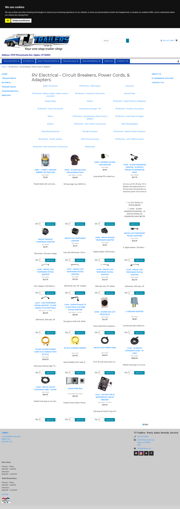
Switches (50, 124)
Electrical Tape (129, 93)
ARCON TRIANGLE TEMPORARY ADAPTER (45, 241)
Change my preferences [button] (21, 20)
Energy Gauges (50, 101)
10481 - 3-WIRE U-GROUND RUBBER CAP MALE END (45, 171)
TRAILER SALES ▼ (71, 61)
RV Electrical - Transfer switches (50, 139)
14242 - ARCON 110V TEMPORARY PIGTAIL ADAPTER (134, 273)
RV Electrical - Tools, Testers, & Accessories (90, 124)
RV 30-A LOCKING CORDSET (75, 350)
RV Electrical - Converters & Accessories (90, 93)
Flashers (90, 101)
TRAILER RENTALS (10, 91)
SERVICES (108, 61)
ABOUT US (156, 74)
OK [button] (8, 20)
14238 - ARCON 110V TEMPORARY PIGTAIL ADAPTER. (104, 273)
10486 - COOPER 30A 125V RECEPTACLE (104, 314)
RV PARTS (6, 83)
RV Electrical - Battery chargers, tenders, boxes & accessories (50, 94)
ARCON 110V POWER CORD (105, 350)
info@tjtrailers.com (142, 452)
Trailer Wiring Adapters (129, 124)
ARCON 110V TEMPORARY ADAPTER (75, 240)
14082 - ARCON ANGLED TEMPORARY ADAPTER (105, 239)
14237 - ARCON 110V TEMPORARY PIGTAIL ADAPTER (75, 272)
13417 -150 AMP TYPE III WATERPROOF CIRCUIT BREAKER (104, 400)
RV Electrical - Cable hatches (90, 86)
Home (4, 67)
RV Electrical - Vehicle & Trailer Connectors (129, 131)
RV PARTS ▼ (28, 61)
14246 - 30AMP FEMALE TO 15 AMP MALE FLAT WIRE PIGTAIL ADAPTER (75, 308)
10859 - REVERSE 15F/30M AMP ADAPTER (104, 163)
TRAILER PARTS (9, 78)
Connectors (129, 86)
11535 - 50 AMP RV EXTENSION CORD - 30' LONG (134, 352)
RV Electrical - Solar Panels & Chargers (129, 116)
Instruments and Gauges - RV (90, 109)
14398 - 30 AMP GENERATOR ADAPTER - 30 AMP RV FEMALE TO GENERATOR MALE (134, 168)
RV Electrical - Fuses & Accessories (50, 109)
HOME (4, 74)
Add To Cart (134, 224)
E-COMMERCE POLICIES (162, 78)
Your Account (178, 61)
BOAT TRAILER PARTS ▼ (48, 61)
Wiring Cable (90, 147)
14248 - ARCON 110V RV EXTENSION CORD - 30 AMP (45, 391)
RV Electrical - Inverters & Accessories (130, 109)
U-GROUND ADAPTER (134, 313)
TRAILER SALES (9, 87)
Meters (50, 116)
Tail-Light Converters (90, 131)
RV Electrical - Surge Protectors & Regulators (129, 101)
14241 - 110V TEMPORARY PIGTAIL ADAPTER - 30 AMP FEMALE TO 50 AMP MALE (45, 307)
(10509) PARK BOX (75, 391)
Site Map (5, 498)
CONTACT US (122, 61)
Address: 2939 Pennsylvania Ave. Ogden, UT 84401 (26, 55)
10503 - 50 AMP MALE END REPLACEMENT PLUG (75, 171)
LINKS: (5, 436)
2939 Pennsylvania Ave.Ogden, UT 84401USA (146, 445)
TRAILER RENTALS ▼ (91, 61)
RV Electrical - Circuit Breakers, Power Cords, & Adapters (90, 117)
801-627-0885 (167, 40)
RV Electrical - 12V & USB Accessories (130, 139)
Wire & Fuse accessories (90, 139)
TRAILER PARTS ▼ (11, 61)
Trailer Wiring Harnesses (50, 131)
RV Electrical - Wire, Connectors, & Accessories (50, 147)
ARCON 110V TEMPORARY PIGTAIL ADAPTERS (134, 235)
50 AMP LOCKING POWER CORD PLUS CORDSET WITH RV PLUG (45, 354)
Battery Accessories (50, 86)
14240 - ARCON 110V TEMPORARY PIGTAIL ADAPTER (45, 273)
